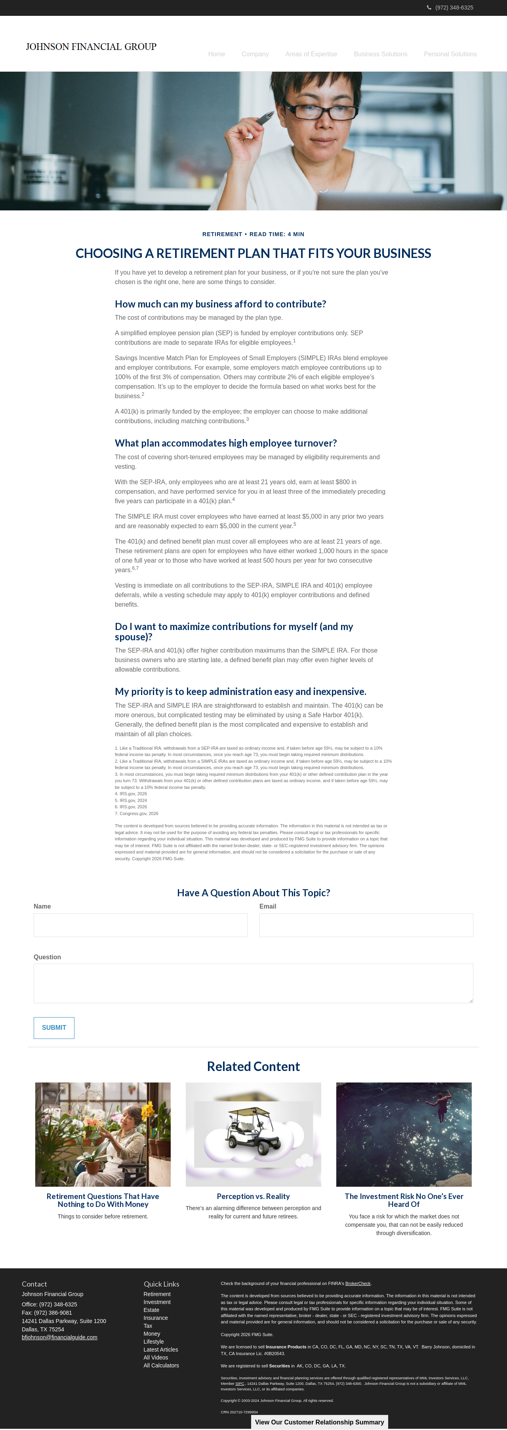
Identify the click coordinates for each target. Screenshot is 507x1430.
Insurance (156, 1319)
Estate (152, 1311)
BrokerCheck (358, 1284)
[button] (244, 44)
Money (152, 1335)
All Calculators (161, 1366)
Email (267, 907)
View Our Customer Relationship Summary (319, 1422)
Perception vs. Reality (253, 1197)
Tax (148, 1327)
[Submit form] (54, 1030)
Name (42, 907)
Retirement (157, 1295)
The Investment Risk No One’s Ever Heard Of (404, 1201)
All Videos (156, 1359)
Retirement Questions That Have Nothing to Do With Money (103, 1201)
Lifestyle (154, 1343)
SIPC (239, 1385)
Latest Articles (161, 1351)
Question (47, 958)
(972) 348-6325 (450, 7)
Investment (157, 1303)
